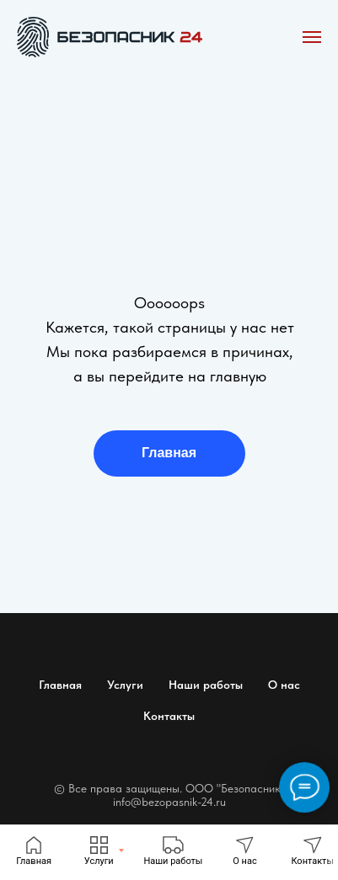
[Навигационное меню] (312, 37)
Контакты (169, 716)
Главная (169, 452)
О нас (284, 684)
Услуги (125, 684)
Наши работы (206, 684)
